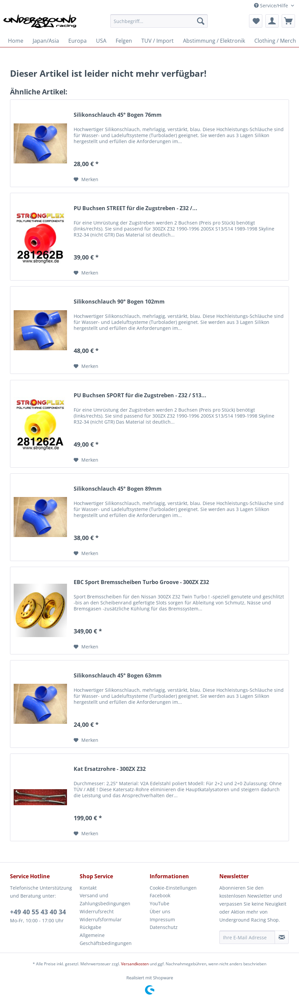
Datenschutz (164, 927)
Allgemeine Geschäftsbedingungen (106, 939)
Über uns (160, 911)
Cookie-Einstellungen (173, 888)
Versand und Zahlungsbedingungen (105, 899)
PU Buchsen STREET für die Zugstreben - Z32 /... (135, 208)
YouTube (159, 903)
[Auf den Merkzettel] (86, 179)
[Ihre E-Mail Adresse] (247, 937)
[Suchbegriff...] (159, 21)
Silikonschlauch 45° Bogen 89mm (118, 488)
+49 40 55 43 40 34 (38, 912)
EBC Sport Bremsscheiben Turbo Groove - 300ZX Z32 (141, 582)
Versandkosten (135, 964)
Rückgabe (90, 927)
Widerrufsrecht (97, 911)
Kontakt (88, 888)
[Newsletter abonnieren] (282, 937)
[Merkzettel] (255, 21)
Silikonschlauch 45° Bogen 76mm (118, 114)
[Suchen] (201, 21)
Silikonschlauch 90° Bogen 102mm (119, 301)
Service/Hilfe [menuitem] (271, 5)
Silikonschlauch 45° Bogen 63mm (118, 675)
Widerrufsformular (101, 919)
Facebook (160, 895)
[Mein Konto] (272, 21)
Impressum (162, 919)
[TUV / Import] (157, 40)
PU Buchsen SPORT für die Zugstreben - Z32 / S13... (140, 395)
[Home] (15, 40)
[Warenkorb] (288, 21)
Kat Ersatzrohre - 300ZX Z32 (110, 769)
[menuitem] (159, 24)
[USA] (101, 40)
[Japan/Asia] (46, 40)
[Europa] (77, 40)
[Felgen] (124, 40)
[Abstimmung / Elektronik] (214, 40)
